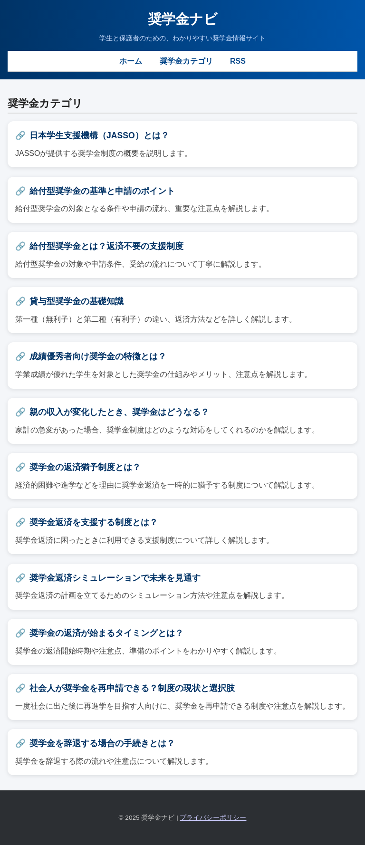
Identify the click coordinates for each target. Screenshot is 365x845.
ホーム (130, 61)
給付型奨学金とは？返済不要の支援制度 (106, 246)
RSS (238, 61)
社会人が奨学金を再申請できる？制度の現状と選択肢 (132, 688)
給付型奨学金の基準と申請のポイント (102, 191)
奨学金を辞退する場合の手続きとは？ (102, 743)
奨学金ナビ (183, 19)
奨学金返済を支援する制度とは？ (93, 522)
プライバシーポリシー (213, 817)
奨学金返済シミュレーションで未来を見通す (115, 578)
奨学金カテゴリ (186, 61)
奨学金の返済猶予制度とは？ (85, 467)
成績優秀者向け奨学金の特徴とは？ (97, 356)
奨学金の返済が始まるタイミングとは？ (106, 633)
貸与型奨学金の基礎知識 (76, 301)
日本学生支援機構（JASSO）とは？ (99, 135)
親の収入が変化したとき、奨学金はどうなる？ (119, 412)
